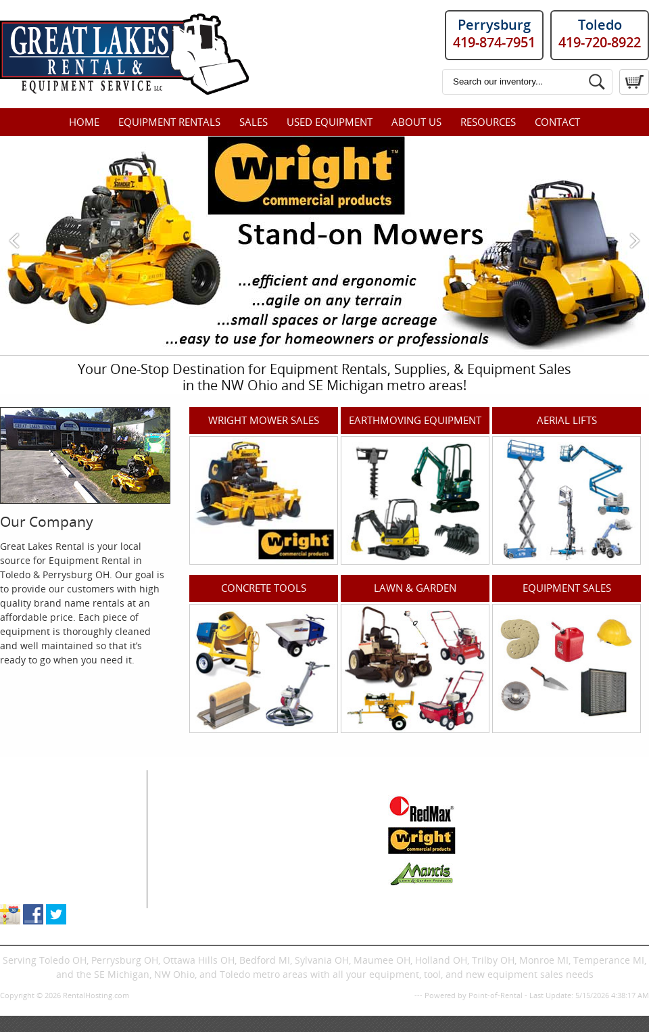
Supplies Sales (33, 858)
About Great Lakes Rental (57, 872)
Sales (253, 121)
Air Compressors (205, 801)
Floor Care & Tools (306, 801)
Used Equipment (329, 121)
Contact (557, 121)
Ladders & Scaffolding (315, 830)
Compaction (195, 830)
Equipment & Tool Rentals (59, 816)
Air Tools (187, 816)
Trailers (283, 901)
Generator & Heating (312, 816)
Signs (278, 887)
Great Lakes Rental (62, 777)
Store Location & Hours (51, 887)
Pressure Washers (306, 872)
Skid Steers (193, 858)
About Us (416, 121)
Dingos (183, 901)
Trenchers (191, 887)
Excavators (192, 872)
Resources (488, 121)
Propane (285, 844)
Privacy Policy (388, 995)
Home (84, 121)
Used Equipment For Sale (57, 830)
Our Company (46, 522)
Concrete (188, 844)
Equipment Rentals (169, 121)
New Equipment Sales (49, 844)
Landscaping (294, 858)
